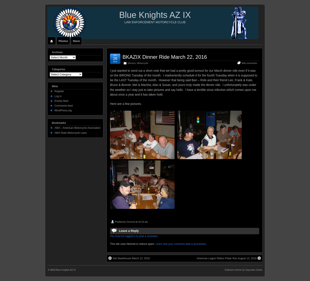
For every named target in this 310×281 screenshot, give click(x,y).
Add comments (249, 63)
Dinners (132, 63)
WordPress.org (63, 110)
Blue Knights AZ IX (155, 15)
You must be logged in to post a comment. (134, 236)
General (130, 221)
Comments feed (63, 105)
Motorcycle (142, 63)
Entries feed (61, 100)
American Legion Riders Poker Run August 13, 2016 (229, 258)
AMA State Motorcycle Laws (70, 132)
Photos (63, 41)
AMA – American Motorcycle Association (77, 127)
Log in (58, 96)
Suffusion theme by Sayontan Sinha (243, 270)
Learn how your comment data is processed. (180, 243)
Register (59, 91)
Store (76, 41)
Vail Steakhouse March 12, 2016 (129, 258)
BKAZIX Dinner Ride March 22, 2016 (164, 57)
